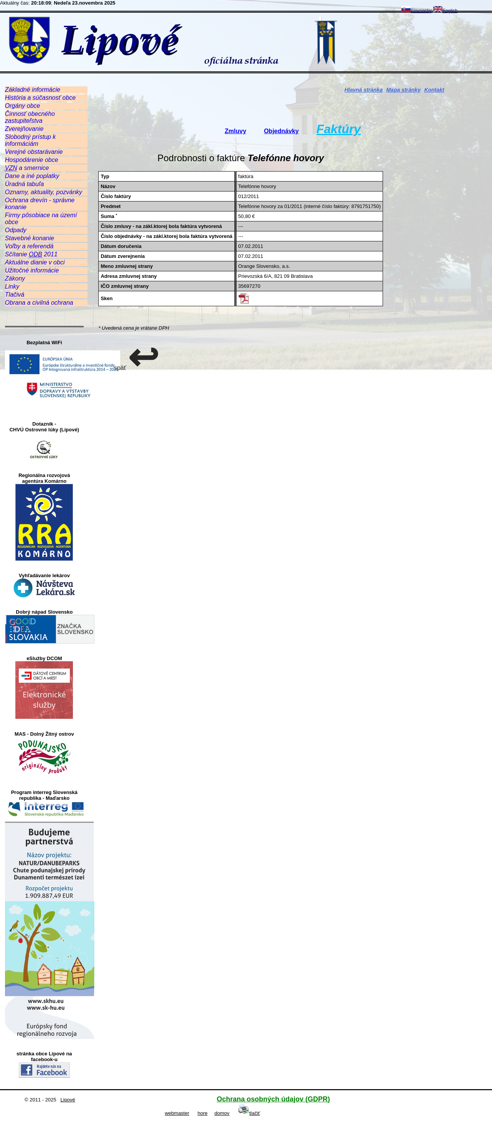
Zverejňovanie (24, 128)
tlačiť (249, 1113)
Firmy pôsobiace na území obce (41, 218)
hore (203, 1113)
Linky (12, 286)
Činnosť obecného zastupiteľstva (30, 117)
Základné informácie (32, 89)
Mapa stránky (403, 90)
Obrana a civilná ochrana (39, 302)
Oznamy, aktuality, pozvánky (43, 192)
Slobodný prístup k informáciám (30, 140)
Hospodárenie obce (31, 160)
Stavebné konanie (29, 238)
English (445, 10)
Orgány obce (22, 105)
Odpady (15, 230)
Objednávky (281, 131)
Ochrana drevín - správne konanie (39, 203)
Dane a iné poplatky (32, 176)
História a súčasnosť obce (40, 97)
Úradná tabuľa (24, 184)
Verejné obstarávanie (34, 152)
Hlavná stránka (363, 90)
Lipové (68, 1100)
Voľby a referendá (29, 246)
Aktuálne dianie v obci (35, 262)
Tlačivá (15, 294)
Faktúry (338, 129)
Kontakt (434, 90)
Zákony (15, 278)
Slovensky (416, 10)
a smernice (27, 168)
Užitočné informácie (32, 270)
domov (222, 1113)
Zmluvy (235, 131)
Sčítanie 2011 (31, 254)
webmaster (177, 1113)
